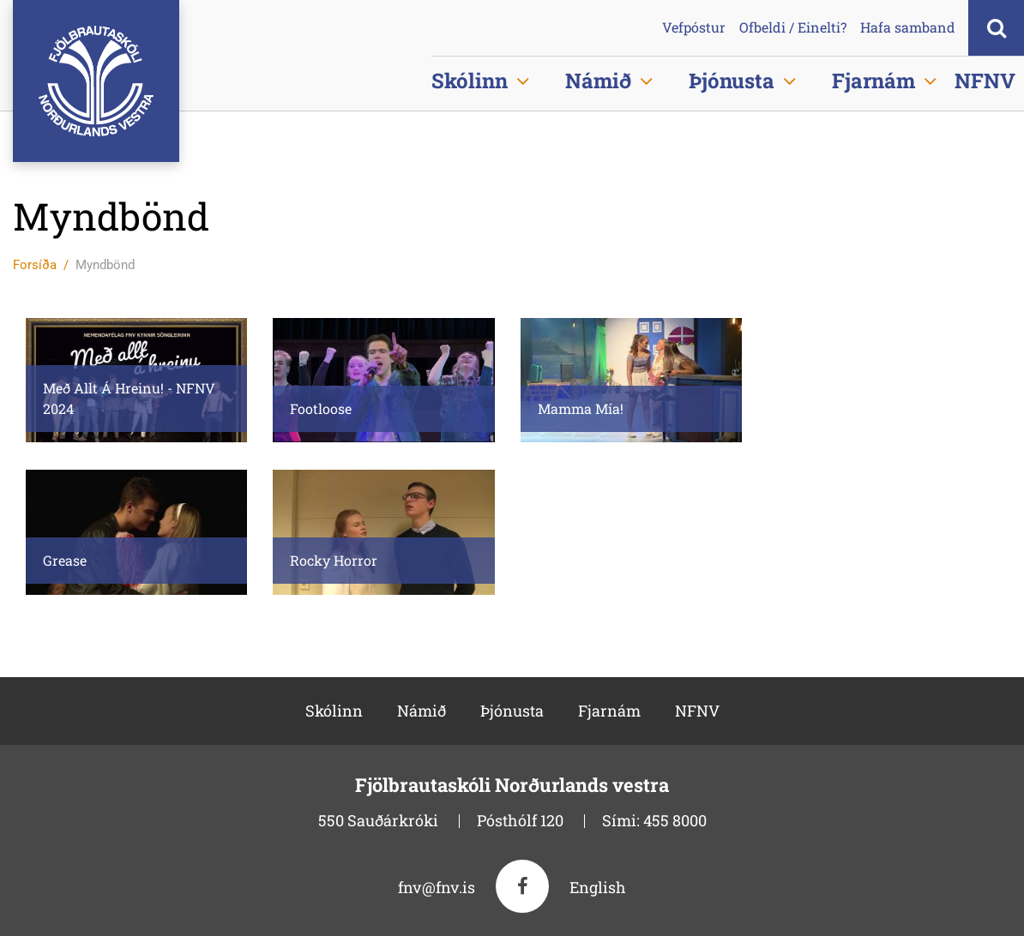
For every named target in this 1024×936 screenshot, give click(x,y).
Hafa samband (907, 27)
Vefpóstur (694, 27)
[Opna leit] (996, 28)
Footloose (321, 408)
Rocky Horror (333, 560)
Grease (65, 560)
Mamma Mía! (580, 408)
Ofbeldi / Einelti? (792, 27)
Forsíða (35, 265)
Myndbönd (105, 265)
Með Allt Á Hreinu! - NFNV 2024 (129, 398)
